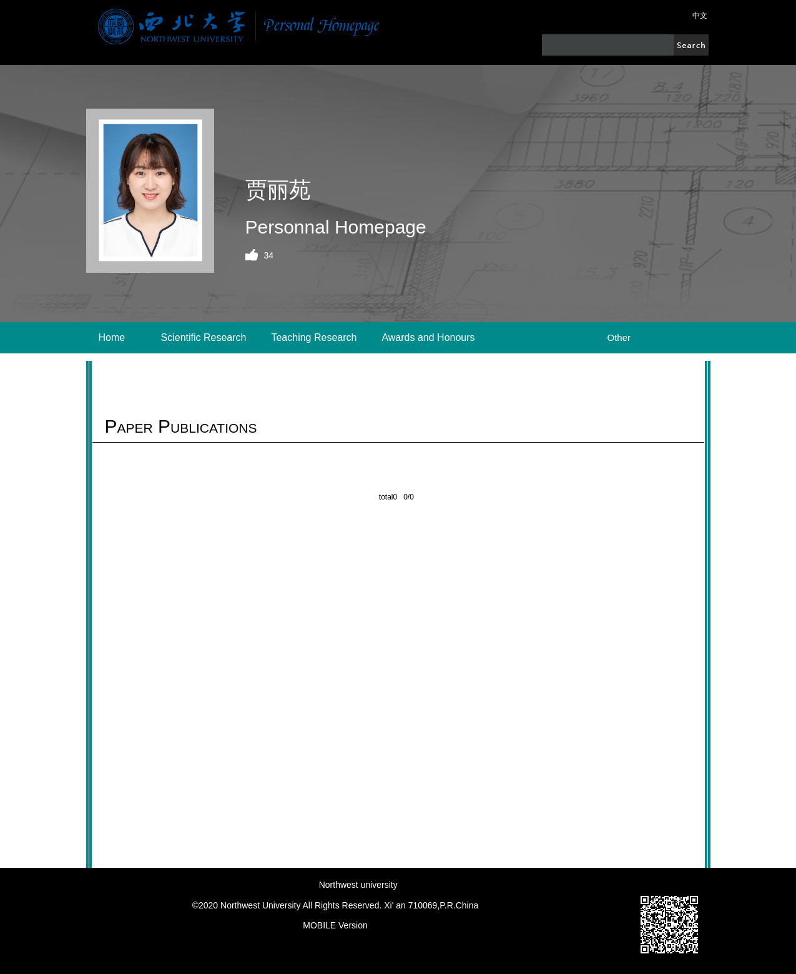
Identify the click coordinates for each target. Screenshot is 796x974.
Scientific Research (204, 337)
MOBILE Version (335, 925)
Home (112, 337)
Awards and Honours (427, 337)
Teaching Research (313, 337)
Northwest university (358, 885)
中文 (699, 15)
